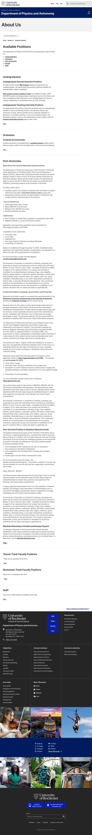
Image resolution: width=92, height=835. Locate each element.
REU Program (24, 85)
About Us (10, 40)
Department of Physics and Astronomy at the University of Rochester (27, 299)
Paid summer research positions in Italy (17, 94)
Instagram (39, 749)
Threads (38, 751)
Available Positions (20, 40)
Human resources (8, 660)
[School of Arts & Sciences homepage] (16, 618)
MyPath (5, 665)
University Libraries (70, 652)
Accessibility (7, 686)
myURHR (5, 668)
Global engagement (9, 691)
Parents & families (69, 624)
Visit (57, 3)
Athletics (38, 693)
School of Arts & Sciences (10, 10)
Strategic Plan (7, 700)
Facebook (38, 743)
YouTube (52, 743)
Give (61, 3)
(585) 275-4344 (11, 640)
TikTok (51, 746)
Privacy (38, 822)
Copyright (45, 822)
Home (4, 40)
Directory (6, 657)
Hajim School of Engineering (42, 654)
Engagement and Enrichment (12, 689)
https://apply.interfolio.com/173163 (30, 358)
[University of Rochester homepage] (10, 3)
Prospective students (70, 619)
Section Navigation (11, 36)
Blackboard (6, 652)
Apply (52, 3)
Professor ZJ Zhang (19, 301)
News (37, 686)
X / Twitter (39, 746)
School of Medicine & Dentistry (43, 660)
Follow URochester (55, 751)
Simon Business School (41, 665)
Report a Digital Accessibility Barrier (78, 609)
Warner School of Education (42, 668)
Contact (5, 654)
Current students (69, 621)
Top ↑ (5, 124)
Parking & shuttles (8, 671)
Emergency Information (56, 822)
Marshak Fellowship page (26, 538)
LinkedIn (52, 749)
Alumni (66, 630)
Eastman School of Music (41, 657)
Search (28, 813)
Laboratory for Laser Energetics (43, 671)
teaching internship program (13, 119)
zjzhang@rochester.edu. (12, 381)
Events (37, 689)
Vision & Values (7, 702)
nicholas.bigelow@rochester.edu (14, 259)
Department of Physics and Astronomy (27, 13)
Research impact (8, 697)
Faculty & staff (68, 627)
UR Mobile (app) (8, 674)
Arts (36, 696)
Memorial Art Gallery (70, 654)
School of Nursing (39, 663)
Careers (52, 626)
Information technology (10, 663)
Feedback (31, 822)
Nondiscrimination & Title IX (11, 694)
